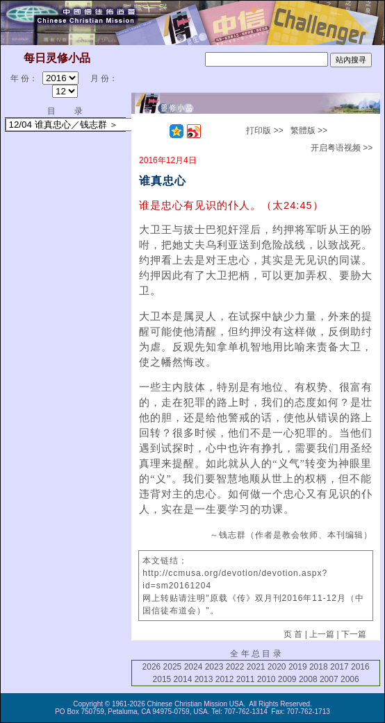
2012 (224, 679)
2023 (214, 667)
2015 (162, 679)
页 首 (293, 634)
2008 (308, 679)
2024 (193, 667)
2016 (360, 667)
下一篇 (353, 634)
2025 (172, 667)
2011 (245, 679)
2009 (287, 679)
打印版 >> (264, 130)
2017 (339, 667)
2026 (151, 667)
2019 (297, 667)
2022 (235, 667)
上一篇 (321, 634)
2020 (277, 667)
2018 (318, 667)
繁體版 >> (308, 130)
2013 (204, 679)
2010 (266, 679)
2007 (329, 679)
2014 (183, 679)
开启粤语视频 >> (341, 148)
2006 (350, 679)
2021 (256, 667)
